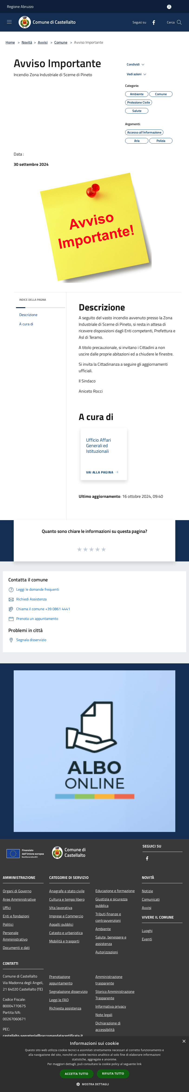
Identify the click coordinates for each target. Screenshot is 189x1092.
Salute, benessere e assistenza (110, 940)
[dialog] (94, 1064)
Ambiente (103, 929)
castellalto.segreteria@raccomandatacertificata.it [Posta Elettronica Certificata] (43, 1035)
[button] (94, 1084)
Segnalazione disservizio (68, 991)
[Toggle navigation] (9, 22)
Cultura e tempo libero (67, 899)
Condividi (136, 64)
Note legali (103, 1014)
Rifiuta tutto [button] (113, 1074)
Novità (27, 42)
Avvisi (43, 42)
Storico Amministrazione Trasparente (114, 995)
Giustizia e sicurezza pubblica (111, 902)
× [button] (184, 1041)
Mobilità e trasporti (64, 941)
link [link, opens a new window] (139, 1064)
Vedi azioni (137, 74)
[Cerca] (179, 22)
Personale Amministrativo (15, 936)
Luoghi (147, 930)
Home (10, 42)
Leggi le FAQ (59, 1000)
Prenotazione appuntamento (60, 980)
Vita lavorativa (60, 907)
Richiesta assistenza (65, 1008)
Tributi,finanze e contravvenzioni (108, 917)
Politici (8, 924)
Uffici (7, 907)
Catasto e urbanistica (66, 933)
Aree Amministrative (19, 899)
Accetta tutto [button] (76, 1074)
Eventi (147, 939)
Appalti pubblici (61, 924)
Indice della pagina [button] (32, 299)
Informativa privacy (110, 1006)
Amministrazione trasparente (108, 980)
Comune (60, 42)
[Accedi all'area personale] (169, 6)
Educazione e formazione (115, 890)
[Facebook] (151, 22)
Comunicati (151, 899)
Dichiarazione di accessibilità (108, 1026)
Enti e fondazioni (16, 916)
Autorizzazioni (106, 952)
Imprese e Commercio (66, 916)
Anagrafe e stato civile (67, 891)
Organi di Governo (17, 891)
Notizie (147, 891)
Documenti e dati (16, 947)
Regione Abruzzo (20, 6)
